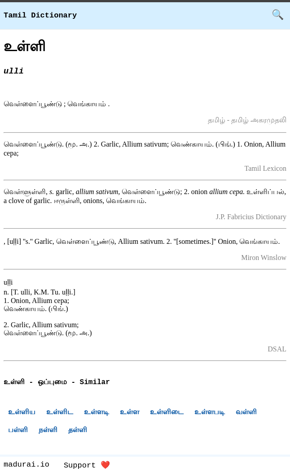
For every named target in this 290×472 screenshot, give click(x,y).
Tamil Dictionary (40, 15)
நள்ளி (48, 431)
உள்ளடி (96, 413)
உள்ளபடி (209, 413)
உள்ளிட (59, 413)
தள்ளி (77, 431)
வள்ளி (246, 413)
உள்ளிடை (167, 413)
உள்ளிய (21, 413)
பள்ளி (18, 431)
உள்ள (129, 413)
